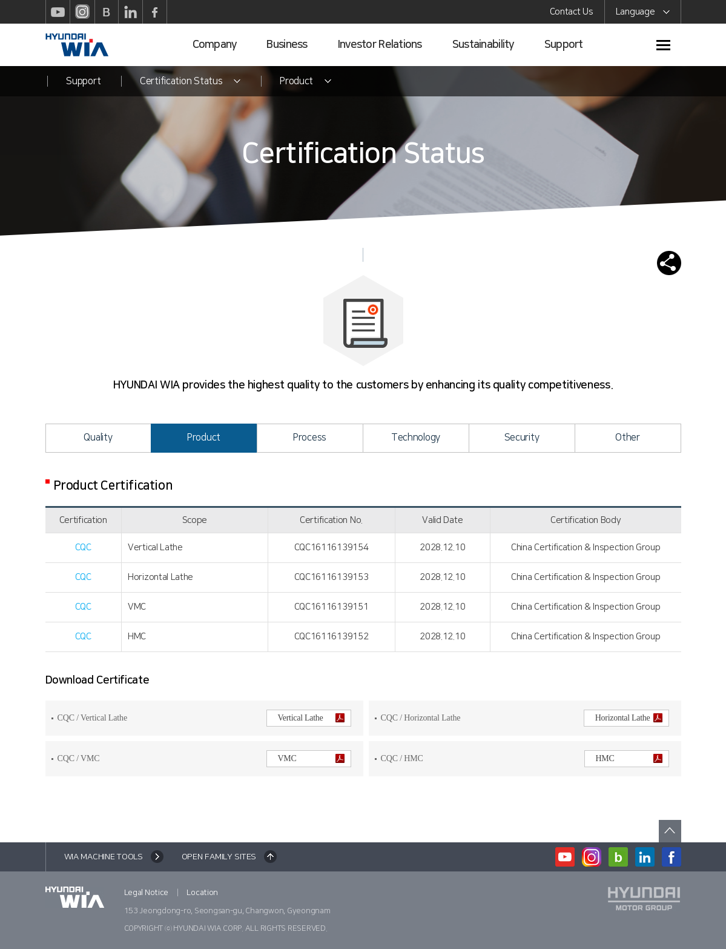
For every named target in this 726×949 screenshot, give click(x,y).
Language (643, 14)
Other (627, 437)
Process (309, 437)
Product (203, 437)
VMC (311, 758)
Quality (98, 437)
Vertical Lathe (311, 717)
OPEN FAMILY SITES (219, 857)
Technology (415, 437)
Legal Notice (146, 892)
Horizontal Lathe (628, 717)
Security (522, 437)
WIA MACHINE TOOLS (103, 857)
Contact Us (571, 12)
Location (202, 892)
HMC (629, 758)
